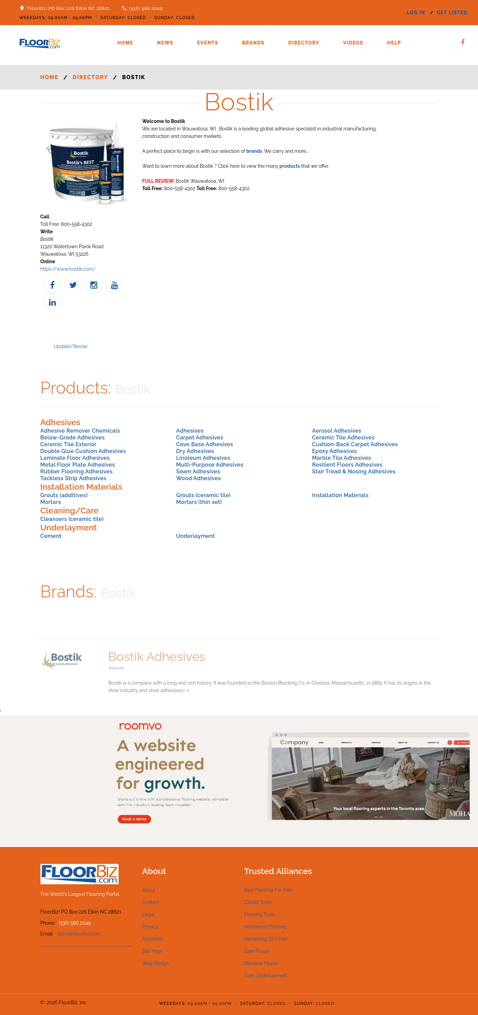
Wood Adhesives (198, 478)
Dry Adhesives (195, 451)
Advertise (152, 939)
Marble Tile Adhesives (341, 458)
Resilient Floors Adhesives (347, 464)
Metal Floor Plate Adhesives (77, 464)
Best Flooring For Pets (268, 890)
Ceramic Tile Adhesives (343, 437)
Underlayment (195, 536)
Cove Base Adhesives (204, 444)
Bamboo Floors (261, 963)
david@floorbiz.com (79, 934)
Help (394, 43)
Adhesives (189, 431)
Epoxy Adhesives (334, 451)
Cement (51, 536)
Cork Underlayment (265, 975)
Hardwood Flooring (265, 926)
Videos (353, 43)
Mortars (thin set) (199, 502)
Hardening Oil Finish (266, 939)
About (149, 890)
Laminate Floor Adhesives (75, 458)
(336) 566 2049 (146, 8)
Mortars (50, 502)
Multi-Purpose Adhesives (209, 464)
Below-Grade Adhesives (72, 437)
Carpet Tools (258, 902)
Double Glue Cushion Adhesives (83, 451)
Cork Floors (256, 951)
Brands (253, 43)
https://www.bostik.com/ (68, 269)
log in (416, 12)
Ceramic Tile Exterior (68, 444)
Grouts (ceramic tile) (203, 495)
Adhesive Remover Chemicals (80, 431)
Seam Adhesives (198, 471)
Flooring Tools (259, 914)
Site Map (151, 951)
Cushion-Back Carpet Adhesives (355, 444)
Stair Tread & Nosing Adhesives (353, 471)
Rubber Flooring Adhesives (76, 471)
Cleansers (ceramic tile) (72, 519)
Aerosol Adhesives (336, 431)
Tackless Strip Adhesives (73, 478)
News (165, 43)
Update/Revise (71, 346)
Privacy (150, 926)
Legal (148, 914)
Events (207, 43)
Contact (151, 902)
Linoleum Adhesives (203, 458)
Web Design (155, 963)
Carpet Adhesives (199, 437)
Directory (303, 43)
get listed (452, 12)
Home (125, 43)
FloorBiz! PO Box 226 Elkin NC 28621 (68, 8)
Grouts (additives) (64, 495)
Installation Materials (340, 495)
